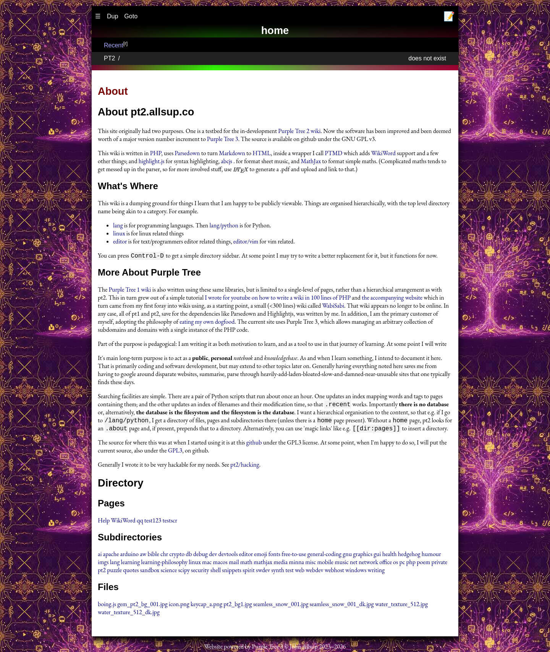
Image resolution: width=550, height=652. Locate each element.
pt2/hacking (244, 466)
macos (220, 564)
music (341, 564)
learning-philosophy (164, 564)
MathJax (311, 161)
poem (423, 564)
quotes (131, 572)
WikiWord (383, 153)
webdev (314, 572)
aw (143, 555)
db (189, 555)
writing (376, 572)
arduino (129, 555)
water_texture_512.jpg (401, 606)
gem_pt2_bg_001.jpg (142, 606)
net (354, 564)
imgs (103, 564)
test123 (153, 522)
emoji (260, 555)
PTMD (333, 153)
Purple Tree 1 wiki (129, 290)
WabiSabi (333, 306)
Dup (112, 16)
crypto (176, 555)
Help (104, 522)
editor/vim (246, 241)
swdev (263, 572)
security (200, 572)
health (389, 555)
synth (277, 572)
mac (207, 564)
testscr (170, 522)
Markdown (232, 153)
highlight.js (152, 161)
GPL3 (175, 452)
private (439, 564)
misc (310, 564)
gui (377, 555)
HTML (261, 153)
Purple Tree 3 (222, 139)
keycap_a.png (206, 606)
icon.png (179, 606)
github (254, 444)
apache (111, 555)
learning (130, 564)
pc (402, 564)
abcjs (226, 161)
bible (153, 555)
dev (213, 555)
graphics (362, 555)
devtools (228, 555)
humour (431, 555)
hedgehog (409, 555)
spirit (249, 572)
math (246, 564)
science (168, 572)
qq (140, 522)
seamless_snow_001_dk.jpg (342, 606)
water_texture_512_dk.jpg (129, 614)
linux (119, 233)
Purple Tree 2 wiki (299, 131)
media (280, 564)
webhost (334, 572)
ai (100, 555)
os (395, 564)
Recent (113, 45)
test (289, 572)
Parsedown (187, 153)
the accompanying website (392, 298)
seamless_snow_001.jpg (281, 606)
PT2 (109, 58)
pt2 (102, 572)
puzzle (114, 572)
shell (215, 572)
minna (296, 564)
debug (200, 555)
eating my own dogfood (207, 322)
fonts (274, 555)
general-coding (324, 555)
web (299, 572)
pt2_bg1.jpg (237, 606)
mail (234, 564)
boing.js (107, 606)
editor (120, 241)
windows (355, 572)
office (385, 564)
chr (164, 555)
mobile (325, 564)
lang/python (224, 225)
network (368, 564)
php (411, 564)
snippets (231, 572)
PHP (155, 153)
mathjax (263, 564)
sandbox (150, 572)
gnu (347, 555)
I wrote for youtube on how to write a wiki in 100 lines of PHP (278, 298)
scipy (184, 572)
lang (118, 225)
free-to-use (293, 555)
